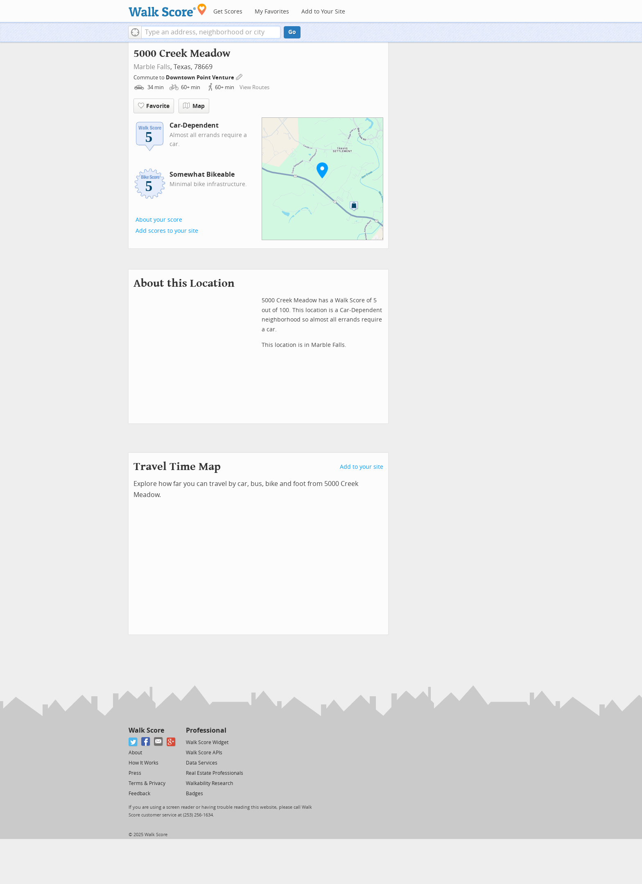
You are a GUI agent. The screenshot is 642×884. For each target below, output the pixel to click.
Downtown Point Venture (200, 77)
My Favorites (272, 11)
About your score (159, 219)
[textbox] (211, 32)
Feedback (139, 793)
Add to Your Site (323, 11)
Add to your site (361, 466)
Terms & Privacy (147, 783)
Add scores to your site (167, 230)
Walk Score (146, 730)
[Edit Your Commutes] (239, 76)
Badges (194, 793)
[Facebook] (146, 742)
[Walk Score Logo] (168, 10)
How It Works (143, 763)
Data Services (201, 763)
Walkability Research (209, 783)
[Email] (158, 742)
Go (292, 32)
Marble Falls (151, 67)
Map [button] (194, 106)
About (135, 753)
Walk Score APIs (204, 753)
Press (135, 773)
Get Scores (227, 11)
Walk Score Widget (207, 742)
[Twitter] (133, 742)
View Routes (254, 87)
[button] (135, 32)
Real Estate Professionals (214, 773)
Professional (206, 730)
